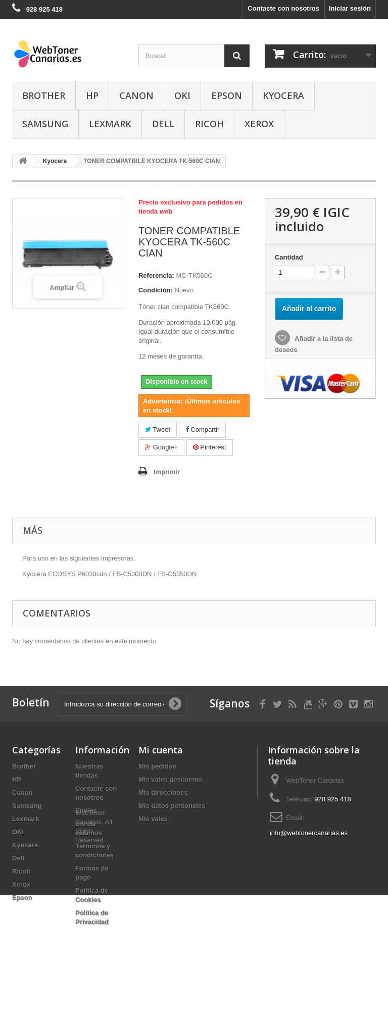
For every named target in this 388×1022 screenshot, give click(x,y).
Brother (43, 95)
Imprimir (167, 472)
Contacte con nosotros (283, 8)
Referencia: (156, 275)
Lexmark (110, 124)
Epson (226, 95)
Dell (163, 124)
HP (92, 95)
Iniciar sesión (350, 8)
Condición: (155, 290)
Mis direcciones (163, 792)
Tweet (157, 429)
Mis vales (153, 819)
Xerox (259, 124)
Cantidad (289, 257)
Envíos (86, 810)
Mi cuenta (160, 750)
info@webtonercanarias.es (309, 833)
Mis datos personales (171, 805)
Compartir (202, 429)
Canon (136, 95)
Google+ (161, 447)
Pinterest (209, 447)
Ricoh (209, 124)
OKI (182, 95)
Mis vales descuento (170, 779)
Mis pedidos (157, 766)
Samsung (45, 124)
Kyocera (283, 95)
